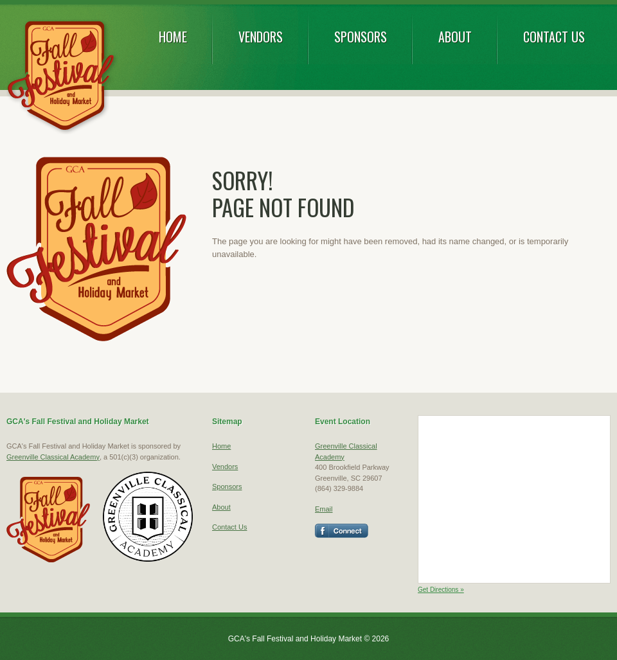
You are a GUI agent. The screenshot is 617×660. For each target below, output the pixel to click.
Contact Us (554, 36)
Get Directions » (441, 589)
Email (324, 509)
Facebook (341, 531)
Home (173, 36)
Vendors (260, 36)
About (455, 36)
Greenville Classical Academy (53, 457)
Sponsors (360, 36)
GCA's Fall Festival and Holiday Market (62, 76)
